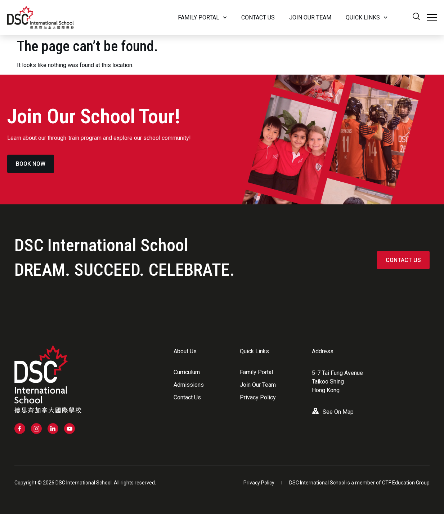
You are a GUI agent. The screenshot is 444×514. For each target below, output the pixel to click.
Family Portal (202, 17)
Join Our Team (258, 384)
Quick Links (366, 17)
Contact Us (258, 17)
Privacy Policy (258, 397)
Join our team (310, 17)
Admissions (189, 384)
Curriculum (187, 372)
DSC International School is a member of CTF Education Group (359, 483)
